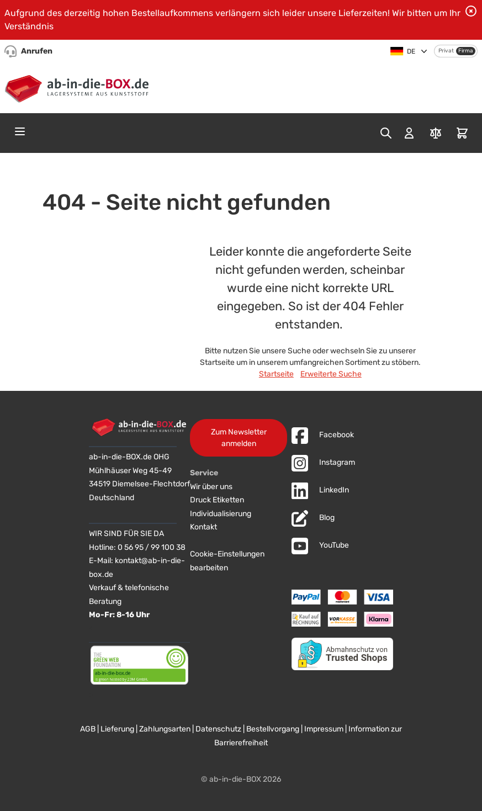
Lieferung (117, 729)
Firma (465, 50)
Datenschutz (218, 729)
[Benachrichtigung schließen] (471, 11)
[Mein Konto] (409, 133)
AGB (88, 729)
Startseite (276, 374)
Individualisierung (220, 513)
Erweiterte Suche (331, 374)
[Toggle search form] (386, 133)
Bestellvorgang (272, 729)
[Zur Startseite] (79, 86)
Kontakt (203, 527)
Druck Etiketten (217, 500)
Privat (446, 50)
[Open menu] (20, 131)
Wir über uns (211, 486)
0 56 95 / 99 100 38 (152, 547)
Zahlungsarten (164, 729)
